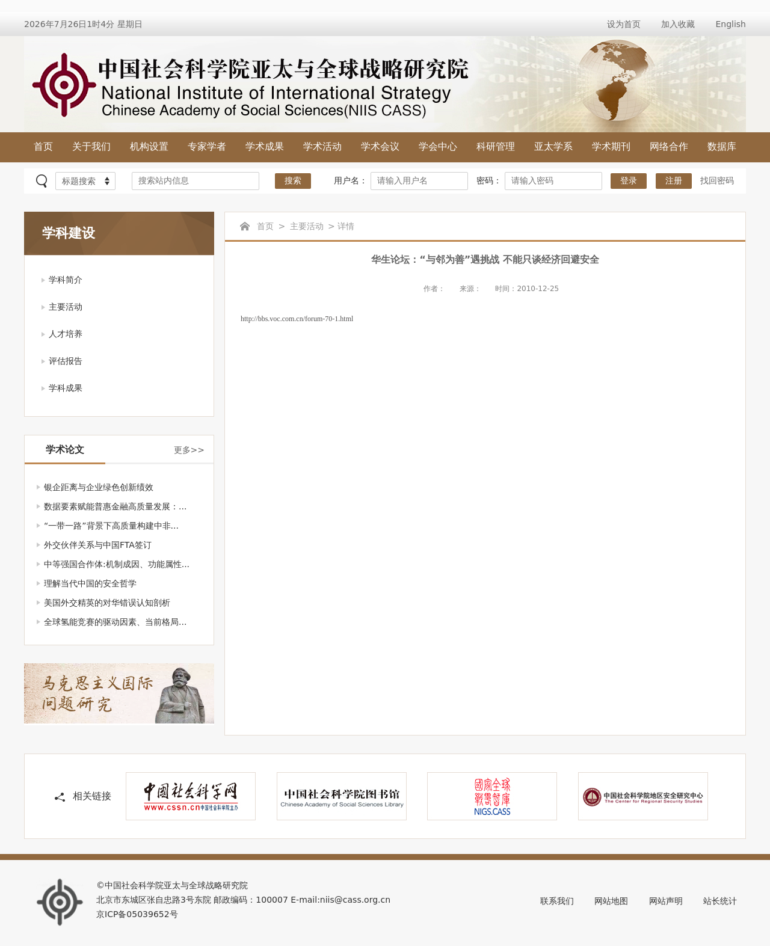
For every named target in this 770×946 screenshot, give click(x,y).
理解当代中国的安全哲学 (90, 583)
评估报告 (65, 361)
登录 (628, 180)
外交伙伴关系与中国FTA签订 (98, 545)
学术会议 (380, 146)
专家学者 (207, 146)
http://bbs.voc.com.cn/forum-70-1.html (297, 319)
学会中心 (438, 146)
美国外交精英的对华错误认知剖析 (107, 602)
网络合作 (669, 146)
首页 (43, 146)
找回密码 (717, 180)
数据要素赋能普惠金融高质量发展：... (115, 506)
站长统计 (720, 901)
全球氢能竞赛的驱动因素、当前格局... (115, 622)
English (730, 24)
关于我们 (91, 146)
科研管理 (495, 146)
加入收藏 (678, 24)
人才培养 (65, 334)
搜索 (293, 180)
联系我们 (557, 901)
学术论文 (65, 449)
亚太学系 (553, 146)
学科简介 (65, 279)
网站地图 (611, 901)
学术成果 (264, 146)
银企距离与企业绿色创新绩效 (98, 487)
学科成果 (65, 388)
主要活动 (65, 307)
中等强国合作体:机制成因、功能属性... (116, 564)
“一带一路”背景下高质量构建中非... (111, 525)
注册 (673, 180)
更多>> (189, 450)
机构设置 (149, 146)
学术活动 (322, 146)
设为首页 (624, 24)
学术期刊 (611, 146)
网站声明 (666, 901)
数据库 (721, 146)
